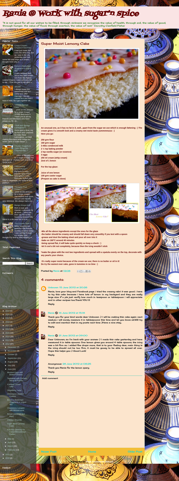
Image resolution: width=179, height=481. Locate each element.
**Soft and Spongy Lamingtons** (22, 126)
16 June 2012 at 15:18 (72, 313)
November (12, 351)
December (12, 347)
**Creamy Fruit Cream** (20, 188)
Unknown (53, 287)
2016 (7, 329)
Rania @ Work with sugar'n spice (70, 14)
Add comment (50, 378)
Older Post (135, 451)
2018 (7, 322)
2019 (7, 318)
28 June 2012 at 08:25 (76, 364)
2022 (7, 311)
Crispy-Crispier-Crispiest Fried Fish (22, 46)
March (11, 446)
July (10, 365)
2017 (7, 325)
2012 (7, 344)
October (11, 354)
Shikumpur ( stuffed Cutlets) (15, 395)
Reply (51, 304)
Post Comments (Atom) (99, 461)
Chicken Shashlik (14, 420)
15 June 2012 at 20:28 (73, 287)
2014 (7, 336)
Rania (56, 271)
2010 (7, 458)
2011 (7, 454)
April (10, 442)
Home (92, 451)
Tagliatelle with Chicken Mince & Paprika (17, 379)
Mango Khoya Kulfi (22, 205)
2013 (7, 340)
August (11, 362)
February (12, 450)
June (10, 369)
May (10, 439)
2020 (7, 314)
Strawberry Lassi (14, 390)
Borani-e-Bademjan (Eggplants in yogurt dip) (22, 68)
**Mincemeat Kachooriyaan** (21, 167)
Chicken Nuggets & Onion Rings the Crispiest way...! (22, 148)
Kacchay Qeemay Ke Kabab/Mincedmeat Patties (16, 432)
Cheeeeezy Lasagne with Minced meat (15, 409)
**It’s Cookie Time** (22, 223)
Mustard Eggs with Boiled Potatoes (15, 373)
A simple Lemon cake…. (14, 385)
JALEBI (17, 87)
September (12, 358)
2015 (7, 333)
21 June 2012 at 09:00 (73, 335)
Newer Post (48, 451)
